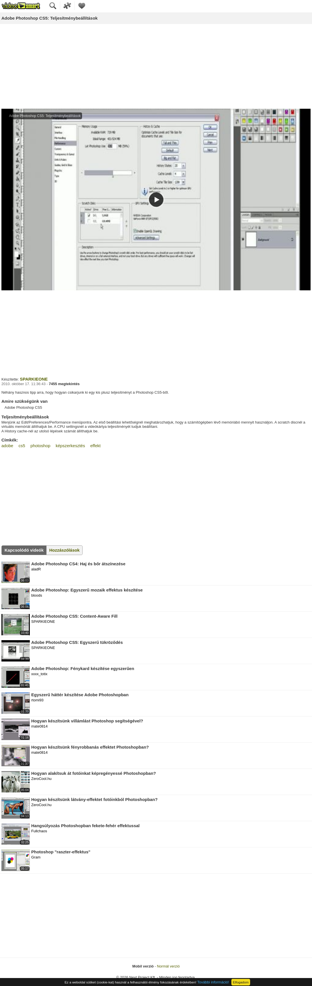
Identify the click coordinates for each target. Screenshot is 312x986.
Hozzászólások (64, 550)
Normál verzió (168, 966)
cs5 (21, 445)
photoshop (40, 445)
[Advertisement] (156, 66)
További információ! (213, 982)
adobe (7, 445)
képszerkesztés (70, 445)
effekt (95, 445)
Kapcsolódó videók (24, 550)
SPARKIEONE (34, 379)
